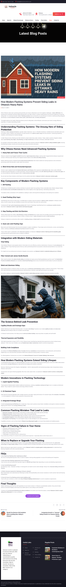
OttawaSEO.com (16, 582)
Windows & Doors (29, 20)
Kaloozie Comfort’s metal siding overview (30, 273)
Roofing (37, 20)
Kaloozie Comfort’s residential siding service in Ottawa (48, 251)
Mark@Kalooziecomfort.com (24, 1)
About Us (9, 20)
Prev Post (4, 509)
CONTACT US (59, 14)
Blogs (50, 20)
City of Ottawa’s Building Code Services (30, 478)
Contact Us (56, 20)
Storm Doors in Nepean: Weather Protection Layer (57, 557)
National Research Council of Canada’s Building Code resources (39, 355)
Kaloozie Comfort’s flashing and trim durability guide (48, 231)
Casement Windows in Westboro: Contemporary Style (58, 549)
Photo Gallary (38, 554)
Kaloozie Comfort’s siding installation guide (50, 142)
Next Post (62, 509)
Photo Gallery (44, 20)
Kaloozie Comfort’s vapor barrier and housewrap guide (19, 206)
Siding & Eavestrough (18, 20)
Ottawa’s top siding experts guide (29, 421)
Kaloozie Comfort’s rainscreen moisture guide (46, 176)
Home (3, 20)
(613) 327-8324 (27, 13)
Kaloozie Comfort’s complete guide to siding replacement (39, 447)
